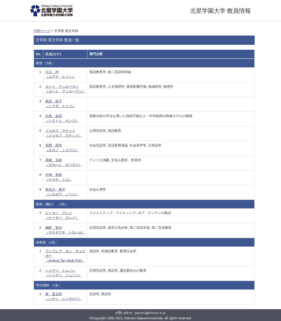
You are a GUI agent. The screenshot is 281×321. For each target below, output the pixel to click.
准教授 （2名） (47, 242)
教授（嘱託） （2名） (52, 204)
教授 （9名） (45, 63)
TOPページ (42, 31)
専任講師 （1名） (49, 285)
